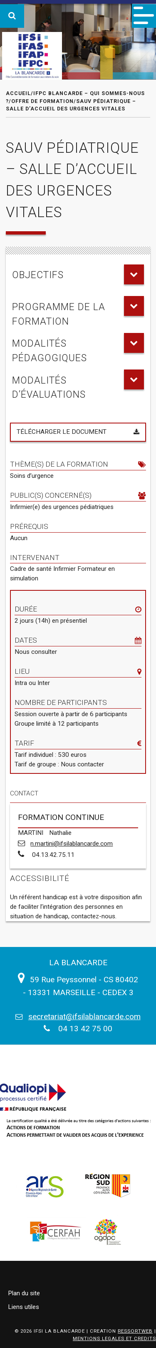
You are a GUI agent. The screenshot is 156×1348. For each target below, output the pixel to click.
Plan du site (24, 1293)
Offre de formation (42, 101)
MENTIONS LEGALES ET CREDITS (114, 1338)
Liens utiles (23, 1307)
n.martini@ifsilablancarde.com (71, 843)
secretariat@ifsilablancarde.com (84, 1016)
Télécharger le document (61, 431)
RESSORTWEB (135, 1331)
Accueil (18, 93)
